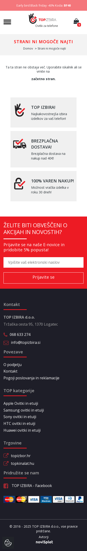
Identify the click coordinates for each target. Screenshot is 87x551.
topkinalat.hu (22, 463)
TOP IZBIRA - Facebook (27, 485)
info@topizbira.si (25, 342)
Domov (28, 48)
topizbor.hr (21, 455)
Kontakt (10, 371)
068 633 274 (20, 334)
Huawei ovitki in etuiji (22, 430)
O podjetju (12, 364)
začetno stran (43, 79)
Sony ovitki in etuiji (19, 416)
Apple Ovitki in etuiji (20, 403)
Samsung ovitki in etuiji (23, 410)
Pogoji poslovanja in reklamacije (31, 377)
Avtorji (43, 537)
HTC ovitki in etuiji (19, 423)
